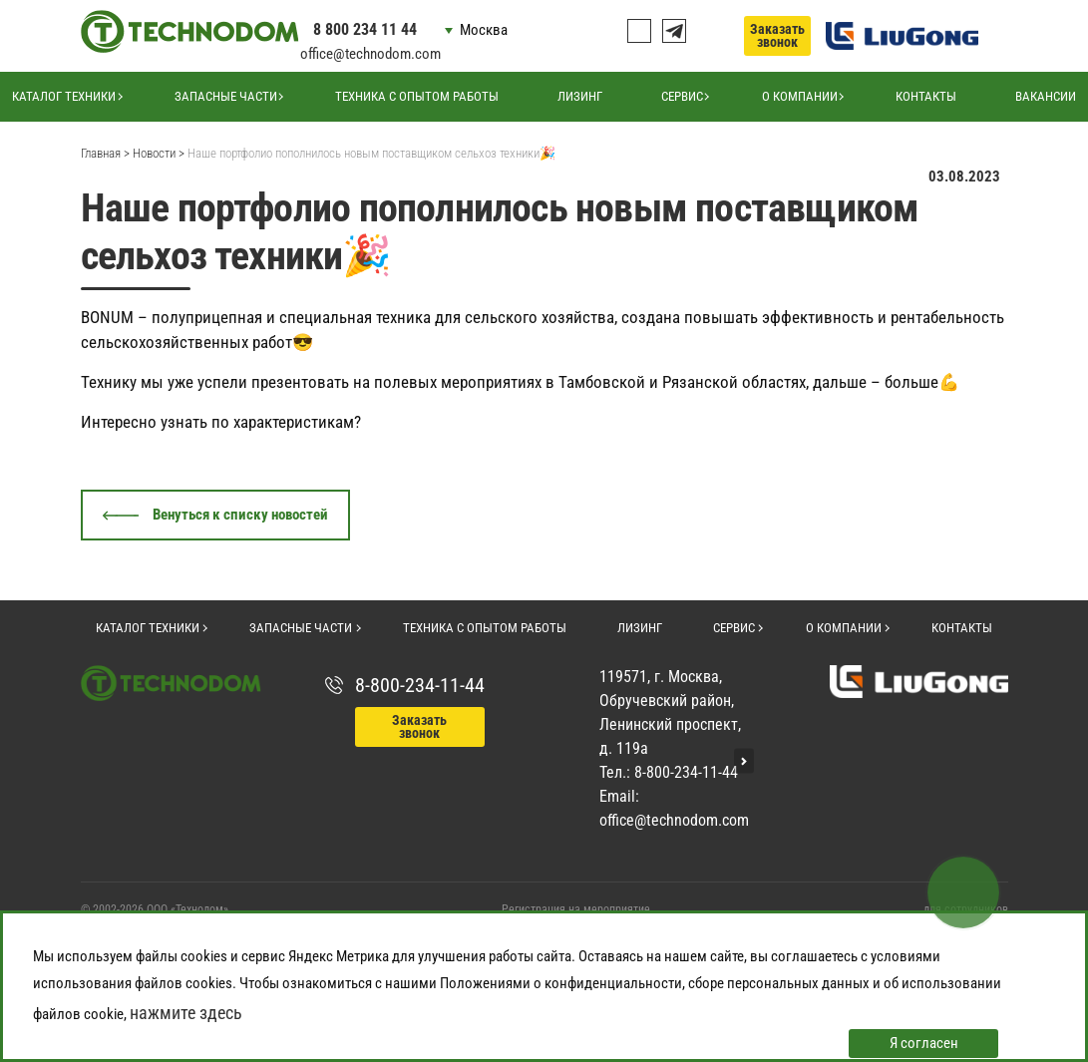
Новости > (158, 153)
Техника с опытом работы (417, 96)
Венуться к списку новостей (240, 515)
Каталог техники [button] (64, 96)
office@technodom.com (370, 54)
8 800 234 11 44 (365, 29)
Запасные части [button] (226, 96)
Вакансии (1045, 96)
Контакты (926, 96)
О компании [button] (800, 96)
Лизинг (579, 96)
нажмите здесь (186, 1012)
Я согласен (924, 1043)
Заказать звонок (777, 35)
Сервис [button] (682, 96)
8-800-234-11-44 (420, 685)
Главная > (105, 153)
